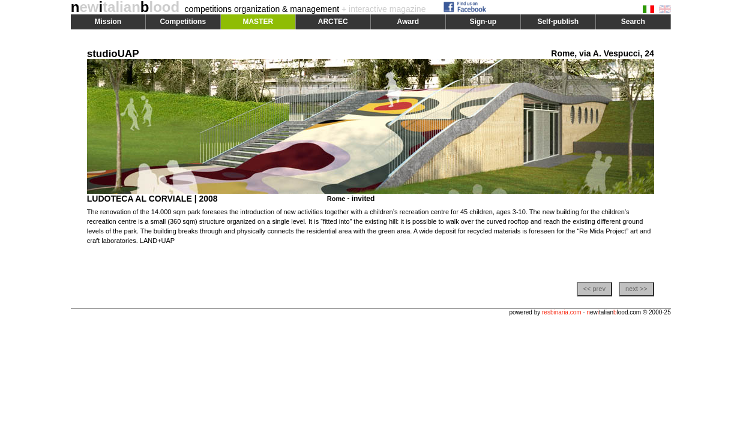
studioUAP (113, 53)
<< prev (594, 288)
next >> (636, 288)
